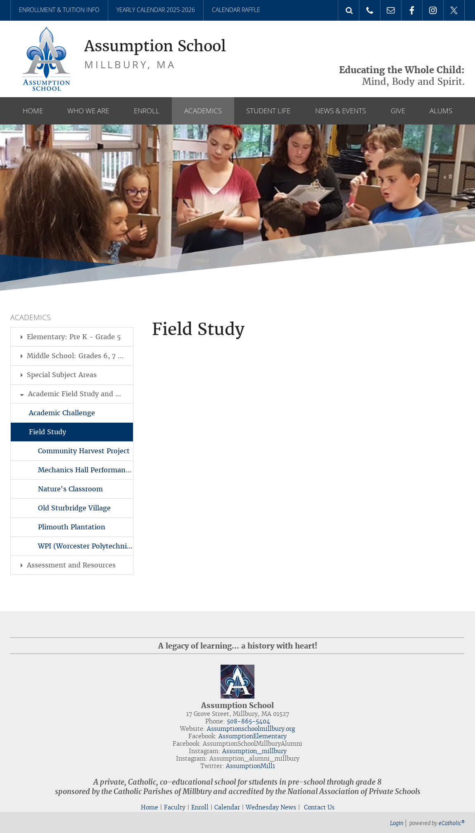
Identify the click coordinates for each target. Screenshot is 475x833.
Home (149, 807)
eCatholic (452, 823)
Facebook (411, 10)
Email (390, 10)
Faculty (174, 807)
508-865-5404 (248, 721)
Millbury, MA (130, 64)
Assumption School (155, 46)
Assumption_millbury (254, 751)
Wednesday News (271, 807)
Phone (369, 10)
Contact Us (319, 807)
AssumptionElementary (252, 736)
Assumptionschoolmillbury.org (251, 728)
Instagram (433, 10)
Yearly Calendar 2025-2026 (155, 10)
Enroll (200, 807)
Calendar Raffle (236, 10)
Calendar (227, 807)
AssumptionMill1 (250, 766)
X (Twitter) (454, 10)
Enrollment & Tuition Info (59, 10)
